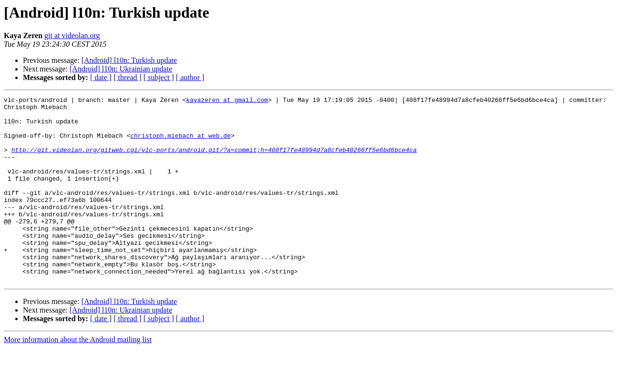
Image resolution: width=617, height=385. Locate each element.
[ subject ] (159, 77)
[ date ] (101, 77)
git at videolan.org (72, 35)
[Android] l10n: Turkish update (129, 60)
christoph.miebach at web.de (180, 144)
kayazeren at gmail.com (227, 101)
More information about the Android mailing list (78, 377)
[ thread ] (127, 77)
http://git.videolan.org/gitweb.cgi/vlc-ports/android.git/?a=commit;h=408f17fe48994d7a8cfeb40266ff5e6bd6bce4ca (214, 161)
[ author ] (190, 77)
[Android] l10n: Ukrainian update (121, 69)
